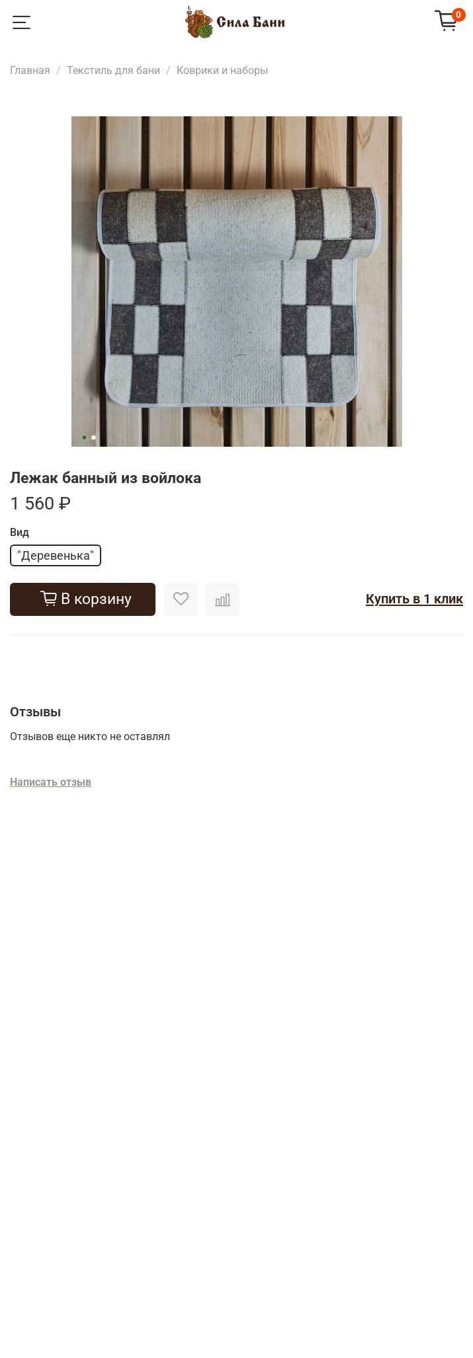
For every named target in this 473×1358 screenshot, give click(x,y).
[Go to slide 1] (84, 437)
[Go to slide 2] (93, 437)
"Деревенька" (55, 555)
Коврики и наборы (222, 70)
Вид (19, 533)
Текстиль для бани (113, 70)
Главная (30, 70)
